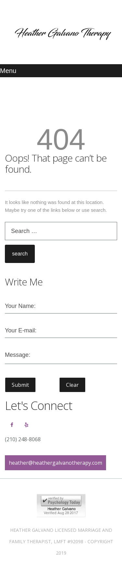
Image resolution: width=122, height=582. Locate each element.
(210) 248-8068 (23, 439)
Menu (8, 70)
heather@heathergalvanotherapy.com (55, 462)
